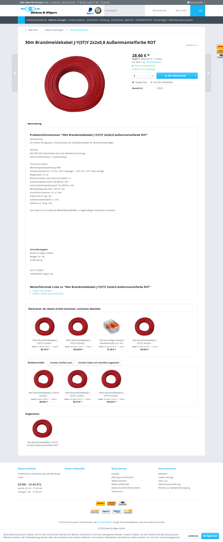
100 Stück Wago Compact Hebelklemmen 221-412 (111, 342)
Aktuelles (162, 473)
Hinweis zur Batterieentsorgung (174, 487)
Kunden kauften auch (61, 362)
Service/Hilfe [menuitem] (195, 2)
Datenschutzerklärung (169, 484)
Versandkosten (105, 522)
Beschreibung (34, 123)
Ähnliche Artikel (36, 362)
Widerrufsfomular (120, 484)
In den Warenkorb (180, 75)
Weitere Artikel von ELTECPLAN (46, 293)
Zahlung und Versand (122, 477)
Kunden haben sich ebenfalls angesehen (98, 362)
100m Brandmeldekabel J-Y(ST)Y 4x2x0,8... (78, 342)
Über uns (163, 480)
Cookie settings (165, 477)
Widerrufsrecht (119, 480)
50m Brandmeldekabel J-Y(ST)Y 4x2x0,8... (144, 342)
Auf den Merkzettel (162, 82)
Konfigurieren (210, 535)
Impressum (117, 491)
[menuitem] (94, 10)
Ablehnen (193, 535)
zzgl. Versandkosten (151, 62)
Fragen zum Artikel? (41, 290)
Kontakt (115, 473)
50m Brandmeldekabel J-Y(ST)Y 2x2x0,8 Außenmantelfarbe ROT (42, 444)
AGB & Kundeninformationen (126, 487)
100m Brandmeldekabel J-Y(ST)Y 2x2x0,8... (45, 342)
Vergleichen (139, 82)
